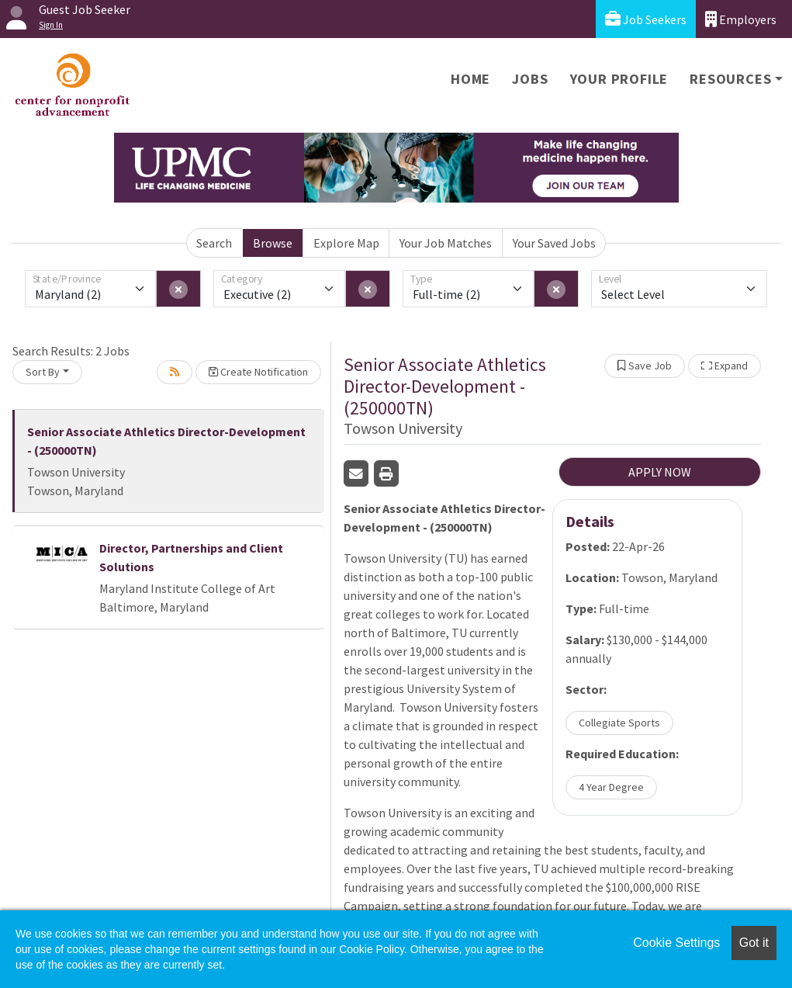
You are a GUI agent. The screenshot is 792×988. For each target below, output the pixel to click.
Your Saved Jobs (554, 243)
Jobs (530, 79)
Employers (740, 19)
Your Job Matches (445, 243)
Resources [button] (730, 79)
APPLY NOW (659, 472)
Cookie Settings (676, 942)
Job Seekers (646, 19)
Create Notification (258, 372)
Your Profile (619, 79)
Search (214, 243)
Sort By (43, 372)
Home (470, 79)
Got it (754, 942)
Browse (272, 243)
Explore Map (346, 243)
